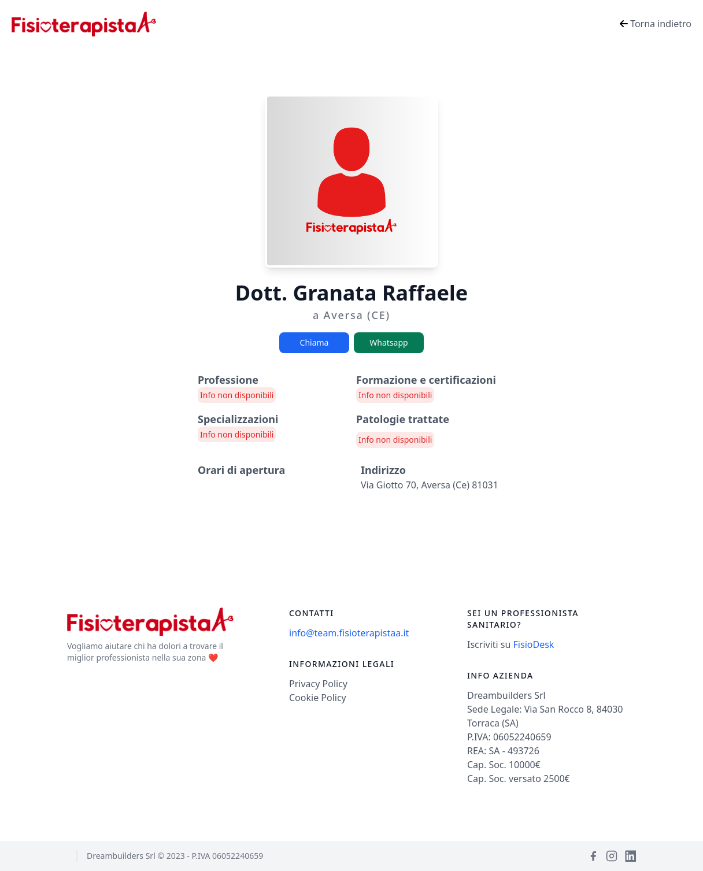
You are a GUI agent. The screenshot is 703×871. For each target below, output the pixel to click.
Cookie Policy (317, 697)
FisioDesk (533, 644)
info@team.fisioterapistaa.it (349, 633)
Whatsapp (388, 342)
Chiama (314, 342)
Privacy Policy (318, 683)
